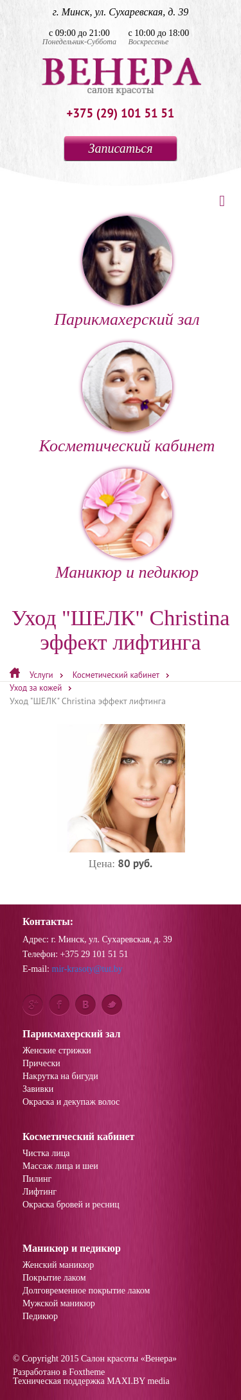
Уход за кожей (36, 687)
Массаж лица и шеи (60, 1166)
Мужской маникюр (58, 1303)
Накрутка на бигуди (60, 1076)
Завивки (37, 1089)
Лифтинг (39, 1192)
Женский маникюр (58, 1265)
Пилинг (36, 1179)
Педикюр (40, 1316)
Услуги (41, 675)
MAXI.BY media (138, 1381)
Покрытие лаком (54, 1278)
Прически (41, 1063)
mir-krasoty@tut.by (87, 969)
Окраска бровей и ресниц (71, 1204)
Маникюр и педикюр (127, 525)
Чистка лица (45, 1153)
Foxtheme (87, 1372)
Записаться (121, 148)
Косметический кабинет (127, 398)
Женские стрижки (56, 1050)
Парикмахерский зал (126, 272)
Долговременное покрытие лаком (86, 1290)
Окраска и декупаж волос (71, 1102)
